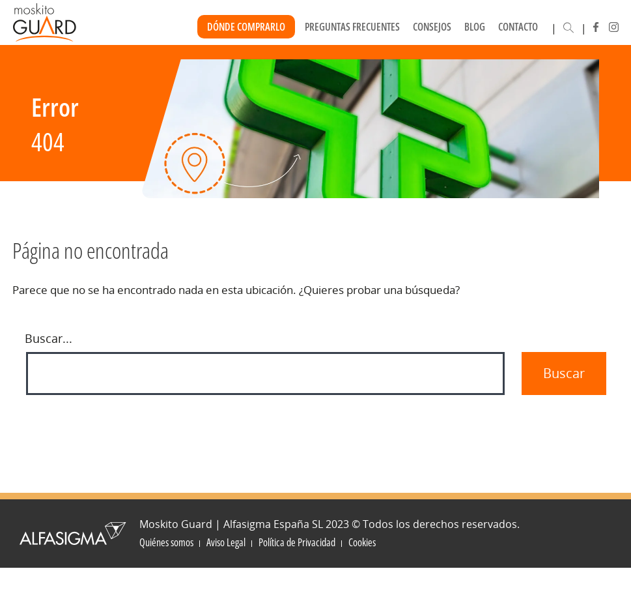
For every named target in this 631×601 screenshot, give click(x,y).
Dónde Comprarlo (246, 27)
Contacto (518, 27)
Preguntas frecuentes (352, 27)
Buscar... (48, 338)
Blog (474, 27)
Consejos (432, 27)
